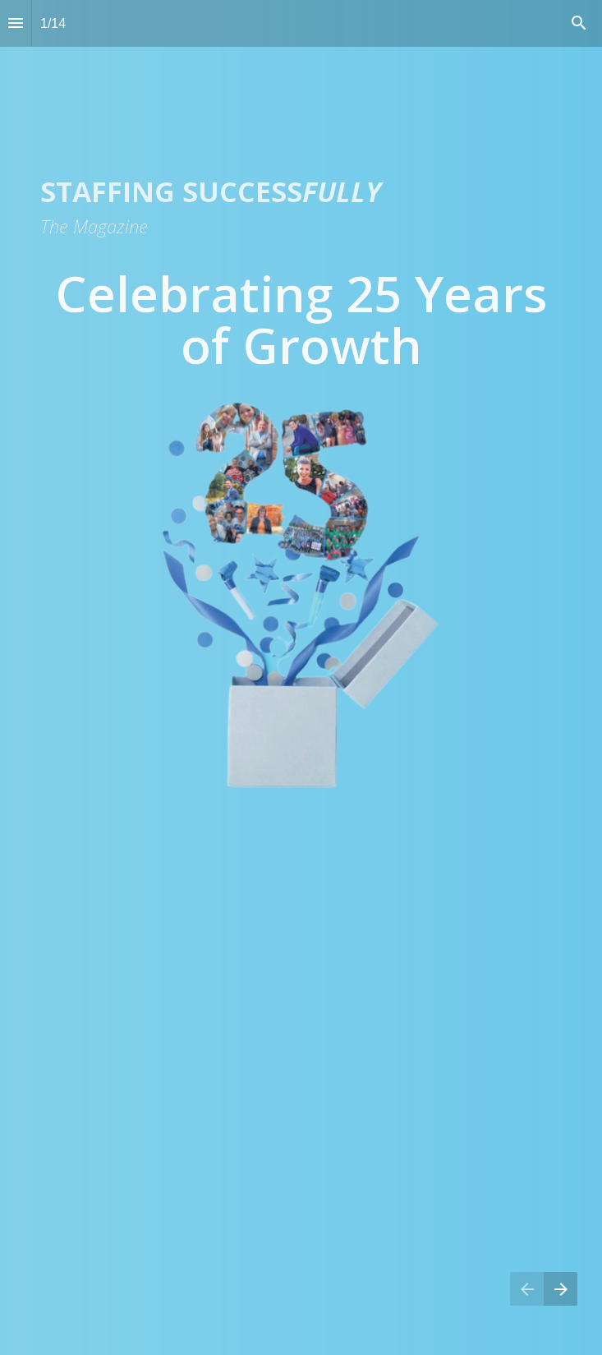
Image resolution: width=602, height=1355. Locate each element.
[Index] (15, 23)
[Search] (579, 23)
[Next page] (560, 1289)
